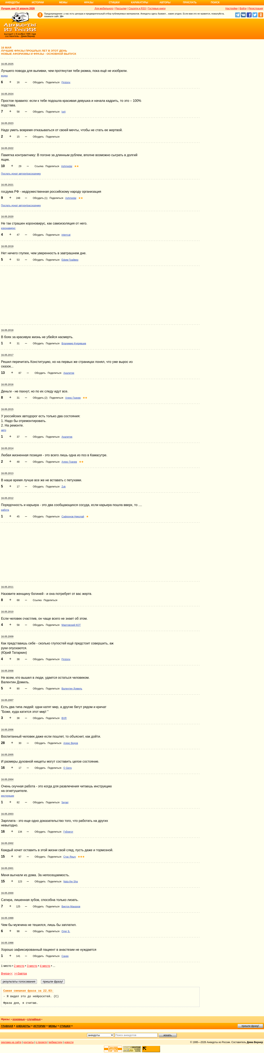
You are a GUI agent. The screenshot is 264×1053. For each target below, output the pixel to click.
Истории (38, 2)
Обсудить (38, 82)
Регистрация (256, 8)
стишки (65, 1026)
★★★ (81, 856)
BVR (64, 718)
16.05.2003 (7, 814)
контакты (29, 1042)
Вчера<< (7, 973)
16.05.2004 (7, 779)
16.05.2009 (7, 636)
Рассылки (120, 8)
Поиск (215, 2)
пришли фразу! (250, 1025)
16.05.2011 (7, 587)
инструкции (7, 795)
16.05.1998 (7, 942)
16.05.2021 (7, 184)
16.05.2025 (7, 64)
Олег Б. (65, 931)
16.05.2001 (7, 868)
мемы (52, 1026)
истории (39, 1026)
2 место (19, 965)
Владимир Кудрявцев (73, 343)
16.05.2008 (7, 670)
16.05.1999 (7, 918)
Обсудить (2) (40, 397)
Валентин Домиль (71, 688)
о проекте (41, 1042)
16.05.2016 (7, 384)
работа (5, 510)
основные (18, 1019)
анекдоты (23, 1026)
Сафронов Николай (72, 516)
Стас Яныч (69, 856)
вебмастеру (55, 1042)
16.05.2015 (7, 409)
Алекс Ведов (70, 743)
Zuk (63, 486)
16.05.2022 (7, 148)
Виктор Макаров (70, 906)
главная (7, 1026)
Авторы (165, 2)
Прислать (190, 2)
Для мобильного (104, 8)
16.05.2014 (7, 448)
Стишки (114, 2)
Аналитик (68, 373)
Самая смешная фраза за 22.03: (28, 990)
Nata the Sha (70, 881)
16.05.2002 (7, 843)
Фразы (88, 2)
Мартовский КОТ (71, 625)
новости (68, 1042)
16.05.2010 (7, 611)
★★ (76, 166)
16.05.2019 (7, 246)
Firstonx (65, 82)
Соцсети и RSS (137, 8)
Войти (242, 8)
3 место (32, 965)
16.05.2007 (7, 700)
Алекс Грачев (73, 397)
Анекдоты (12, 2)
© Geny (67, 768)
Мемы (63, 2)
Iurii (63, 111)
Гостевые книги (156, 8)
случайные (34, 1019)
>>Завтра (20, 973)
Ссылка (39, 166)
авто (3, 430)
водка (4, 75)
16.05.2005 (7, 754)
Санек (64, 956)
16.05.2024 (7, 94)
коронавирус (8, 228)
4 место (45, 965)
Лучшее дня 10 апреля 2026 (18, 8)
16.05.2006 (7, 729)
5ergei (64, 802)
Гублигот (68, 831)
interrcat (65, 234)
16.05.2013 (7, 473)
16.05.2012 (7, 498)
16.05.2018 (7, 330)
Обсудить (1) (40, 198)
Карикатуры (139, 2)
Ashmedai (66, 166)
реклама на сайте (11, 1042)
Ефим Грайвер (69, 259)
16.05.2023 (7, 123)
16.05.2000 (7, 893)
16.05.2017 (7, 355)
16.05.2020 (7, 216)
